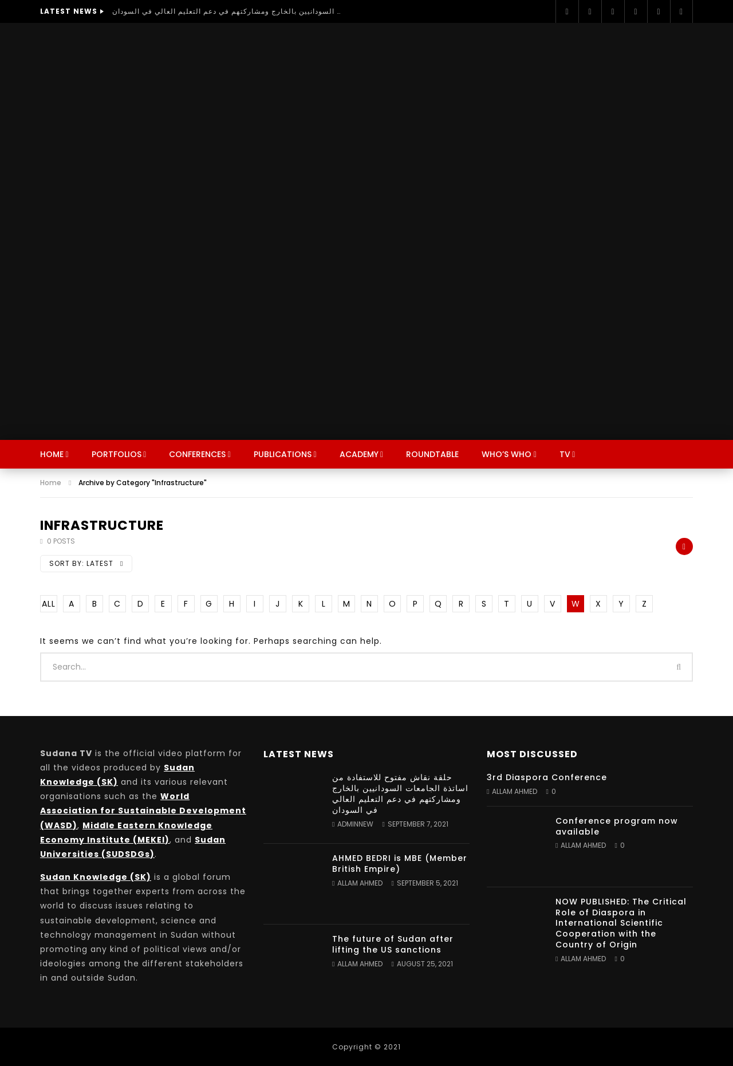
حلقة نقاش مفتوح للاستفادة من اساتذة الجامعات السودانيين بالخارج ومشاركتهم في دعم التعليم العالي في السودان (226, 11)
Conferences (197, 454)
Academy (359, 454)
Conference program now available (616, 826)
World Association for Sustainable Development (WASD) (143, 810)
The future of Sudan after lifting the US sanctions (393, 944)
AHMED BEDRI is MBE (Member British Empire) (399, 863)
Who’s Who (506, 454)
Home (52, 454)
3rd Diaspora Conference (547, 777)
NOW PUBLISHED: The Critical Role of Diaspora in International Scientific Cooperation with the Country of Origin (621, 923)
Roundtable (432, 454)
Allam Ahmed (360, 883)
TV (564, 454)
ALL (49, 603)
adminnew (355, 824)
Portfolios (116, 454)
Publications (283, 454)
